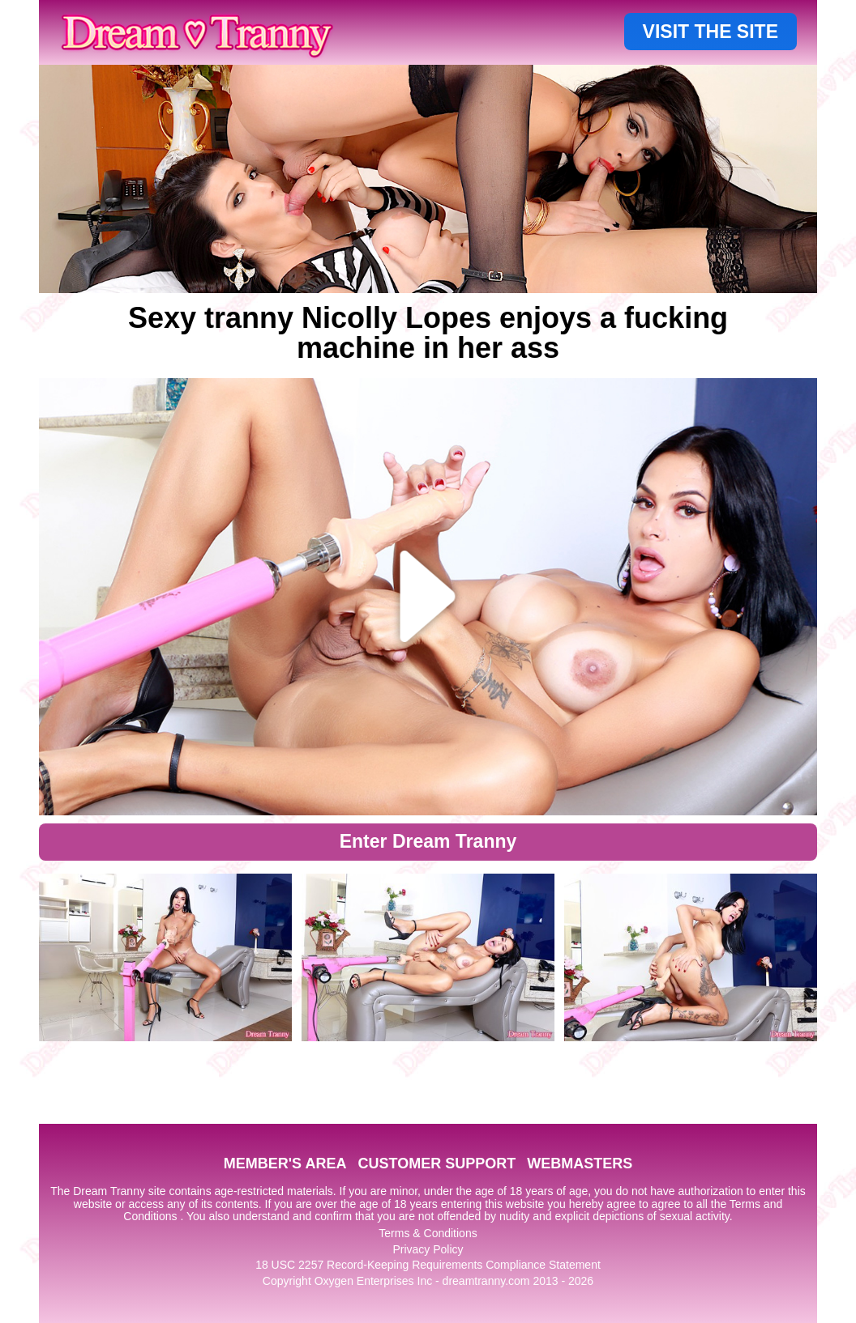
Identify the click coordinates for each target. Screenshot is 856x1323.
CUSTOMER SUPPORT (436, 1163)
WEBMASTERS (579, 1163)
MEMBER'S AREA (285, 1163)
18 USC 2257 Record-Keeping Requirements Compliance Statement (428, 1264)
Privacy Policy (427, 1249)
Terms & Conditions (428, 1233)
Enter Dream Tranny (428, 841)
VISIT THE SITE (710, 31)
